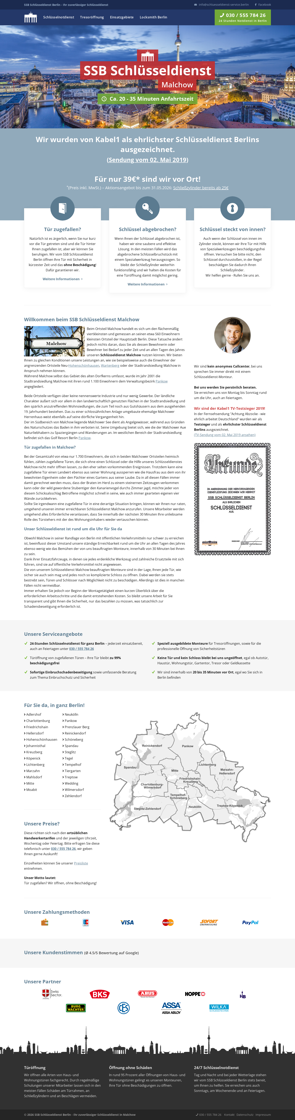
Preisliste (81, 863)
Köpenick (33, 758)
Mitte (30, 783)
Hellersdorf (35, 733)
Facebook (264, 4)
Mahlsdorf (34, 777)
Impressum (263, 1115)
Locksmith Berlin (153, 17)
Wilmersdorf (74, 789)
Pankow (162, 381)
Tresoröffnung (92, 17)
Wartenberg (110, 365)
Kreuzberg (34, 752)
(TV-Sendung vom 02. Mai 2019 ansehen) (225, 435)
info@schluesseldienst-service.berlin (224, 4)
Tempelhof (73, 764)
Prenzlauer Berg (77, 727)
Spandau (71, 746)
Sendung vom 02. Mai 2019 (147, 160)
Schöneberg (74, 739)
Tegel (69, 758)
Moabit (31, 789)
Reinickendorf (75, 733)
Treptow (71, 777)
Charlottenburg (38, 720)
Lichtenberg (35, 764)
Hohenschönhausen (83, 365)
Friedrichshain (37, 727)
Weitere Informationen (62, 279)
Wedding (71, 783)
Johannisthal (35, 746)
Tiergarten (73, 771)
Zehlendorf (73, 796)
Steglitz (70, 752)
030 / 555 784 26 (210, 1115)
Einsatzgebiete (122, 17)
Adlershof (33, 714)
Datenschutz (245, 1115)
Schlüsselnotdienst (58, 17)
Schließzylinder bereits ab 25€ (200, 187)
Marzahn (33, 771)
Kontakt (229, 1115)
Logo (30, 17)
